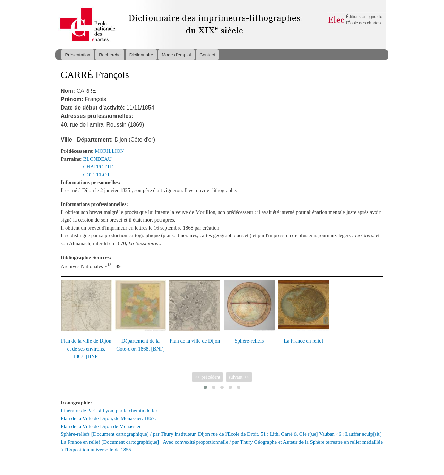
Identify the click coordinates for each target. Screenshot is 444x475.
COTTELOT (96, 174)
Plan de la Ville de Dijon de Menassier (101, 426)
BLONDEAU (97, 159)
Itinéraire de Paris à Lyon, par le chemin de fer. (110, 410)
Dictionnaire (141, 54)
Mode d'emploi (176, 54)
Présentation (77, 54)
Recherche (110, 54)
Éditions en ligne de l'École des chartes (364, 19)
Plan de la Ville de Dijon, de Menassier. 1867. (108, 418)
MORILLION (109, 151)
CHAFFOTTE (98, 166)
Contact (207, 54)
